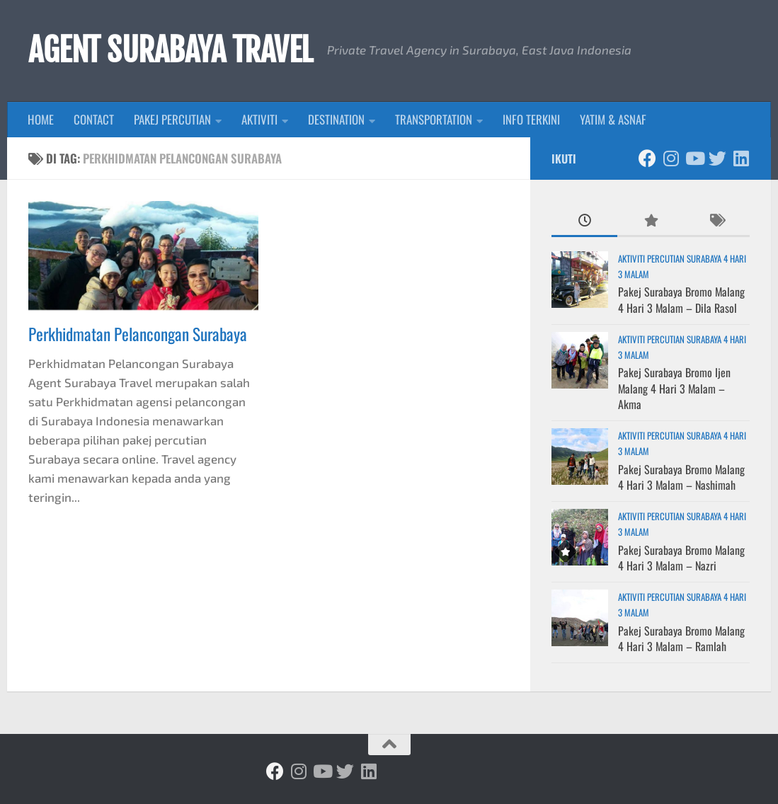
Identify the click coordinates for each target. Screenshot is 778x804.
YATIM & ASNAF (613, 119)
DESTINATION (336, 119)
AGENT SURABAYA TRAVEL (170, 50)
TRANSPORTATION (433, 119)
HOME (41, 119)
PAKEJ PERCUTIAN (172, 119)
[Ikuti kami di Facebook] (647, 158)
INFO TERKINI (531, 119)
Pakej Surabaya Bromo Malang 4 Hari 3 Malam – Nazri (681, 557)
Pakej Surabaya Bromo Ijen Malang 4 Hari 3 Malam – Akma (674, 388)
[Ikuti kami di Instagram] (671, 158)
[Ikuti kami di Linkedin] (741, 158)
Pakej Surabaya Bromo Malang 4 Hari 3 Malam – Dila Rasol (681, 299)
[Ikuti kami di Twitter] (717, 158)
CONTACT (94, 119)
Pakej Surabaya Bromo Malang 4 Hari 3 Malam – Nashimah (681, 477)
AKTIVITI (259, 119)
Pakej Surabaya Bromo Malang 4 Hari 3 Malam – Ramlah (681, 638)
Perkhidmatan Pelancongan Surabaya (137, 333)
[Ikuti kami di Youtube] (694, 158)
